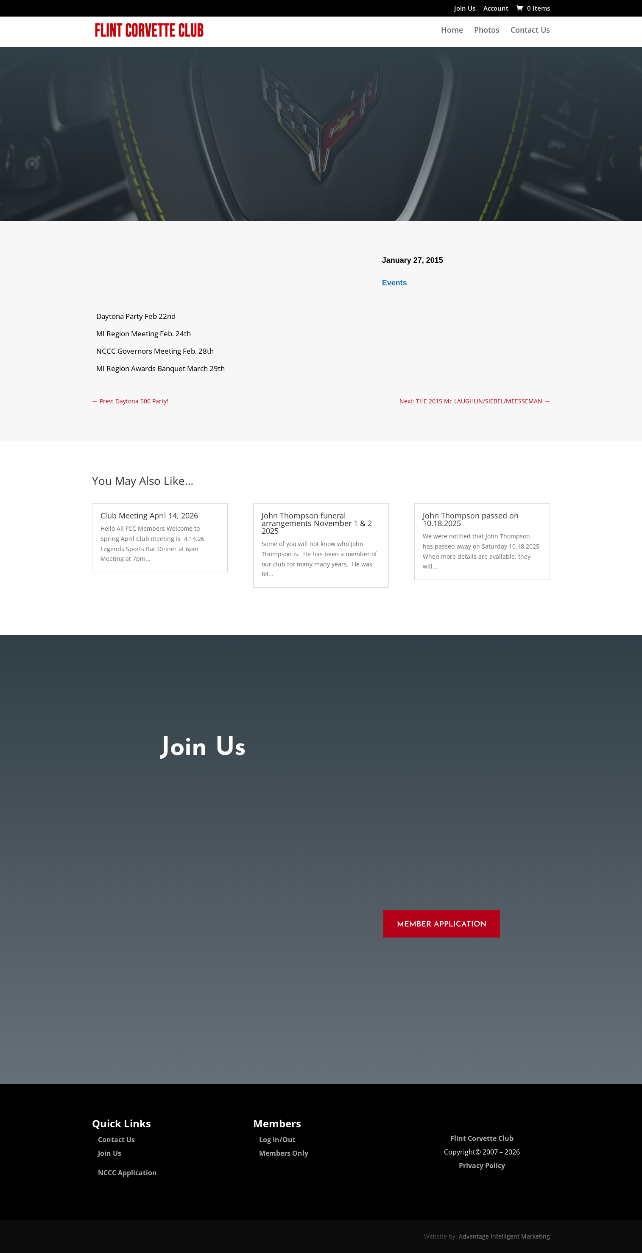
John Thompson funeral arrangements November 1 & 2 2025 (317, 523)
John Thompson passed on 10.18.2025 (471, 519)
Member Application (441, 925)
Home (452, 31)
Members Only (283, 1153)
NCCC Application (127, 1172)
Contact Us (530, 31)
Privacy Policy (482, 1165)
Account (495, 8)
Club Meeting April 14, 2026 (149, 515)
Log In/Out (277, 1139)
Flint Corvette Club (482, 1138)
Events (394, 283)
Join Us (464, 8)
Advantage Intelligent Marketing (504, 1236)
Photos (487, 31)
